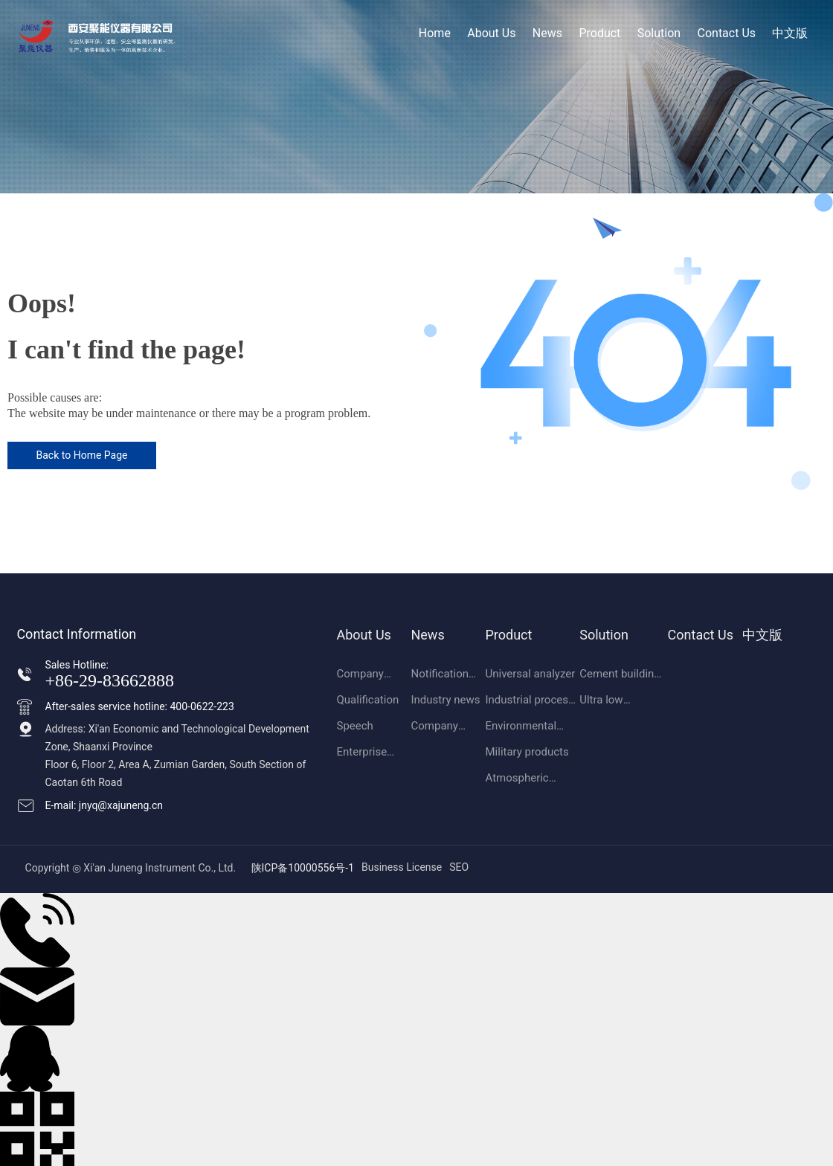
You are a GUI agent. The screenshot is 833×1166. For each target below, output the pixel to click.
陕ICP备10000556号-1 (302, 868)
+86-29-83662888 (109, 680)
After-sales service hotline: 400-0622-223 (139, 706)
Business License (401, 867)
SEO (459, 867)
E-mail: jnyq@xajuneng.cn (104, 805)
